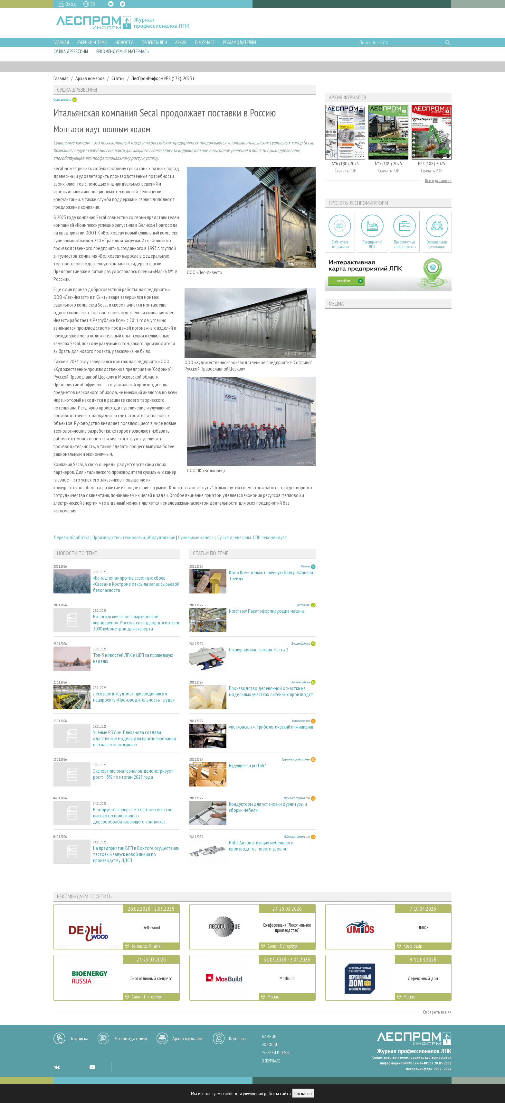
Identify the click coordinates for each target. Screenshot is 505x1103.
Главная (61, 42)
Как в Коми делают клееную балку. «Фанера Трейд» (271, 575)
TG (122, 4)
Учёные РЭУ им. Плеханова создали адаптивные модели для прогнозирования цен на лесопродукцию (134, 738)
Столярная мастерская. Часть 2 (258, 650)
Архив (180, 42)
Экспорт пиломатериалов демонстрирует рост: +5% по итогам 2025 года (133, 774)
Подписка (79, 1038)
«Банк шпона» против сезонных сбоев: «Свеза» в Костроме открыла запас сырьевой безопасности (136, 584)
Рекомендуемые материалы (122, 51)
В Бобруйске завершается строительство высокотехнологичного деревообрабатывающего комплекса (133, 815)
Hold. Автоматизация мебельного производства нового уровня (261, 846)
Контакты (238, 1038)
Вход (71, 4)
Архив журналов (188, 1038)
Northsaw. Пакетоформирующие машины (267, 611)
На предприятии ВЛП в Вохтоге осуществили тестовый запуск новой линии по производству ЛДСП (136, 854)
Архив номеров (90, 78)
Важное (269, 1036)
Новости (124, 42)
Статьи (118, 78)
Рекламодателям (239, 42)
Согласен (303, 1093)
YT (92, 1067)
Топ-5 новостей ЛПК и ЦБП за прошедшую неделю (133, 658)
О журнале (204, 42)
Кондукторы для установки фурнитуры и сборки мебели (268, 807)
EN (93, 4)
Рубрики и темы (92, 42)
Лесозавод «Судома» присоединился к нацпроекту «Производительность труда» (134, 697)
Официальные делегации (437, 244)
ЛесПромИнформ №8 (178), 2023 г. (163, 78)
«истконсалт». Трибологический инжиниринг (271, 727)
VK (111, 4)
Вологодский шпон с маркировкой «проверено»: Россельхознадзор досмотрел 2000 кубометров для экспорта (136, 622)
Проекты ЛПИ (154, 42)
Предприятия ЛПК (372, 244)
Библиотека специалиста (340, 244)
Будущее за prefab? (247, 765)
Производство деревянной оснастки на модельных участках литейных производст (271, 691)
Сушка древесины (70, 51)
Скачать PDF (345, 171)
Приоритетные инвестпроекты (405, 244)
